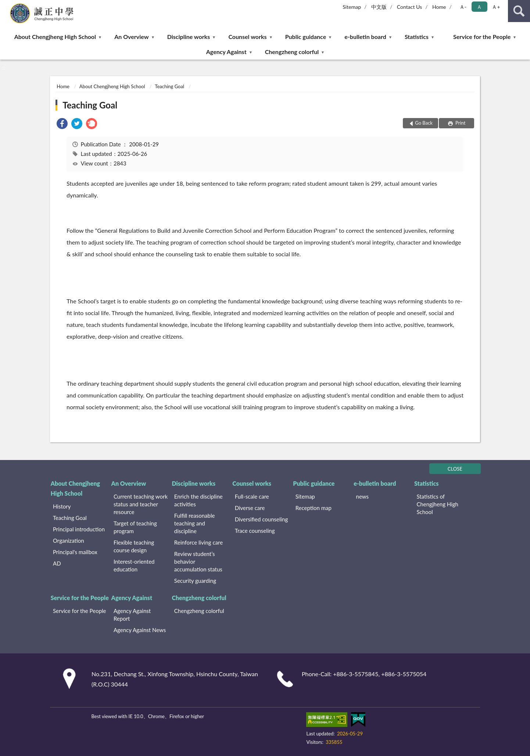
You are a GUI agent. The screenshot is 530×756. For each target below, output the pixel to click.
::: (6, 5)
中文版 (379, 7)
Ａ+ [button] (496, 7)
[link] (62, 124)
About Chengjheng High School (55, 36)
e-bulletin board (365, 36)
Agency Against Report (132, 614)
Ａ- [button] (462, 7)
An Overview (131, 36)
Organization (68, 540)
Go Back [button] (424, 123)
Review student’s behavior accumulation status (198, 561)
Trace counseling (255, 530)
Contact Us (409, 7)
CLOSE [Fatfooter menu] (455, 469)
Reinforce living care (198, 542)
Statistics (417, 36)
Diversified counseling (261, 519)
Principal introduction (79, 529)
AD (57, 563)
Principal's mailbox (75, 552)
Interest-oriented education (134, 565)
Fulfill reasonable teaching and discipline (194, 523)
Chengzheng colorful (292, 51)
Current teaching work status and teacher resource (141, 504)
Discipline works (188, 36)
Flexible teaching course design (134, 546)
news (362, 496)
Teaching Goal (169, 86)
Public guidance (305, 36)
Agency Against (226, 51)
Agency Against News (140, 630)
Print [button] (460, 123)
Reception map (314, 507)
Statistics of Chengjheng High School (437, 504)
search (519, 11)
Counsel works (247, 36)
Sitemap (352, 7)
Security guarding (195, 580)
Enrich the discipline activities (198, 500)
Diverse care (250, 507)
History (62, 506)
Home (439, 7)
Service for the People (482, 36)
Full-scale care (252, 496)
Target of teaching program (135, 527)
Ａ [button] (479, 7)
